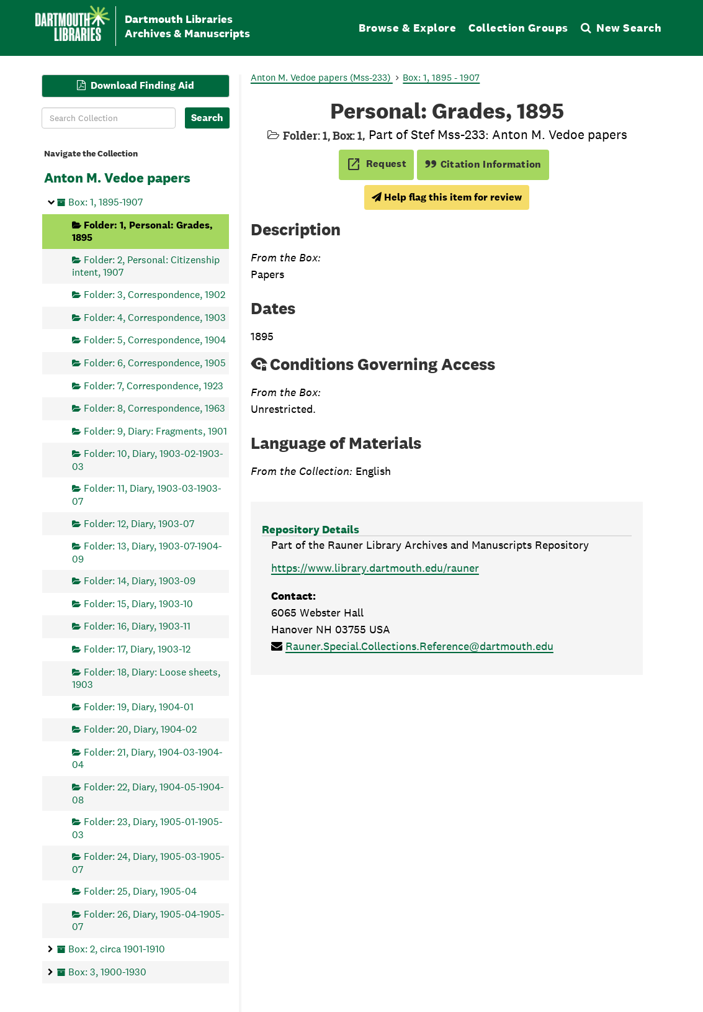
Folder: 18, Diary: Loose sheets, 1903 (146, 677)
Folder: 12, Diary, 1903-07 (139, 523)
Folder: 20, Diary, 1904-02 (140, 729)
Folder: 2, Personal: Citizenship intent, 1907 (146, 265)
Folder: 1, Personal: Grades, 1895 (142, 230)
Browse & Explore (407, 27)
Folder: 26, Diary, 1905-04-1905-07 (148, 920)
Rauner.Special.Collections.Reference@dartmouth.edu (419, 646)
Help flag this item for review (447, 197)
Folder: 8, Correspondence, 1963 (154, 408)
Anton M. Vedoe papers (117, 177)
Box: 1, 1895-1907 (105, 202)
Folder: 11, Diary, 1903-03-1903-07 (147, 494)
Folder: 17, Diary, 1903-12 (137, 649)
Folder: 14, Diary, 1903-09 (139, 580)
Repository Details (310, 529)
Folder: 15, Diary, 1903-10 (138, 603)
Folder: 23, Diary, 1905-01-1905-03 (147, 828)
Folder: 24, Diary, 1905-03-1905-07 (148, 862)
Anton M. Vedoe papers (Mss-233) (322, 77)
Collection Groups (518, 27)
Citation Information (483, 164)
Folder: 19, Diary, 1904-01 (139, 706)
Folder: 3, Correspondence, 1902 (154, 294)
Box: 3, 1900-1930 (107, 971)
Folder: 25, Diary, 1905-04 (140, 891)
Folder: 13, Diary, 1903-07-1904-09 (147, 552)
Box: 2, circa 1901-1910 (116, 948)
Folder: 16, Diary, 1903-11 (137, 626)
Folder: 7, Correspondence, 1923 (153, 385)
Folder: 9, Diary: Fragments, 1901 (155, 430)
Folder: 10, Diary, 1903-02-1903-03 (147, 459)
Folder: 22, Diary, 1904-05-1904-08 (148, 793)
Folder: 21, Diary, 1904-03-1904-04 (147, 758)
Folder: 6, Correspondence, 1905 (155, 362)
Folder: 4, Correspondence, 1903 (155, 316)
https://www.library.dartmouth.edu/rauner (375, 568)
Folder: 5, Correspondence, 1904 (155, 339)
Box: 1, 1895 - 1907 (441, 77)
